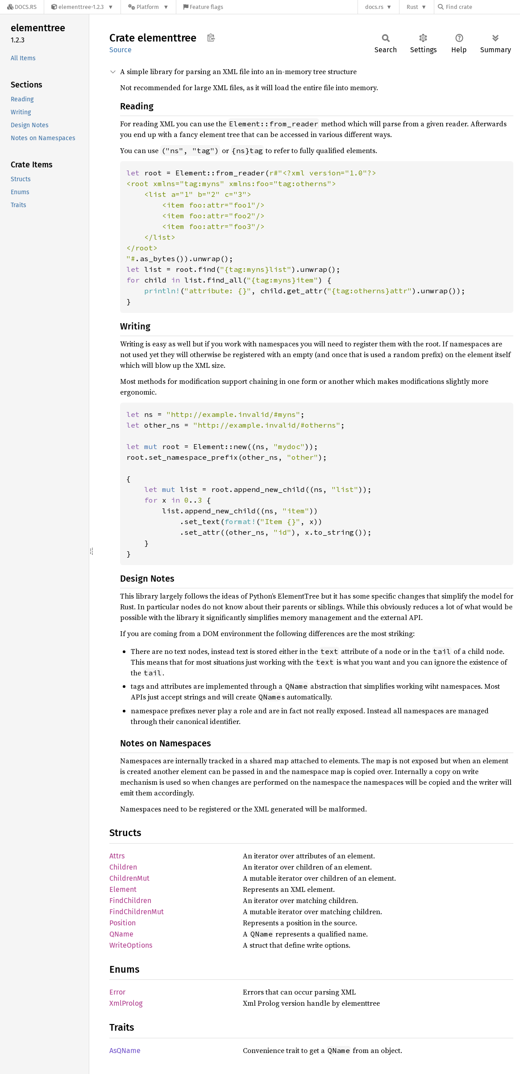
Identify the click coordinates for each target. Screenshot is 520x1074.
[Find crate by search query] (482, 7)
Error (117, 992)
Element (123, 889)
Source (120, 50)
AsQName (125, 1050)
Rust (412, 7)
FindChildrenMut (136, 911)
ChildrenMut (129, 878)
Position (122, 923)
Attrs (117, 856)
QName (121, 934)
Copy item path (211, 37)
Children (123, 867)
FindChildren (130, 900)
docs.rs (374, 7)
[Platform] (148, 7)
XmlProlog (125, 1003)
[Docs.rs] (22, 7)
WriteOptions (130, 945)
